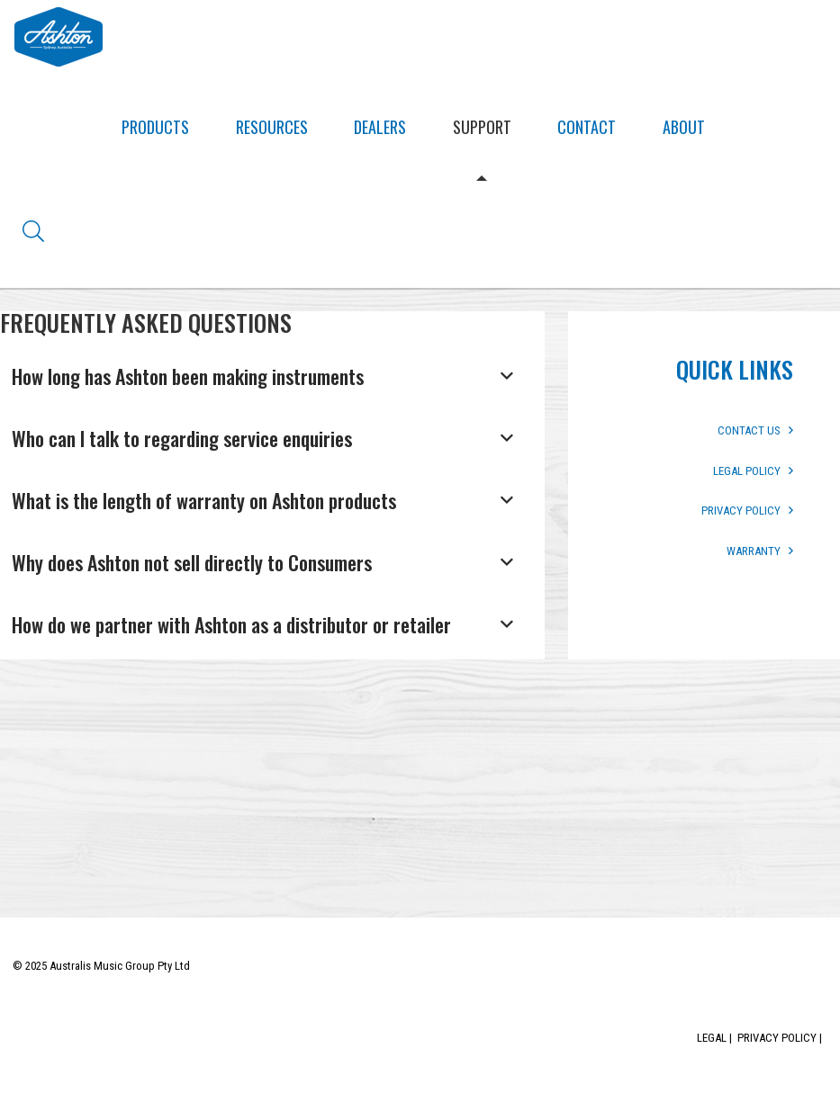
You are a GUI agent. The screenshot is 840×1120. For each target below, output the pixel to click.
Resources (272, 127)
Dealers (380, 127)
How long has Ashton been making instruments (188, 376)
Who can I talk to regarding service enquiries (182, 438)
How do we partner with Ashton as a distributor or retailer (231, 624)
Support (482, 127)
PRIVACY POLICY (747, 510)
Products (155, 127)
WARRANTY (760, 551)
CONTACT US (755, 430)
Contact (586, 127)
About (684, 127)
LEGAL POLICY (753, 471)
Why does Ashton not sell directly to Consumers (192, 562)
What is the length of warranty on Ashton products (204, 500)
